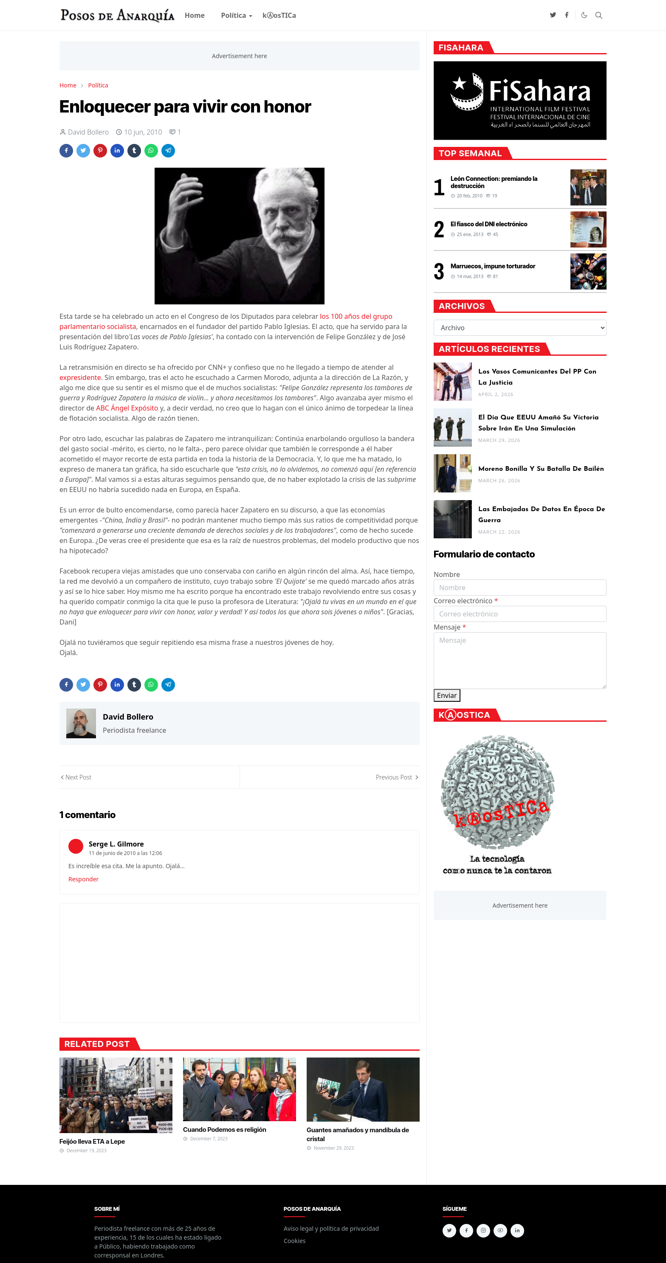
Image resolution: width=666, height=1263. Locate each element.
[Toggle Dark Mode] (584, 15)
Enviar (447, 695)
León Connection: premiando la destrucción (494, 182)
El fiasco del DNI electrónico (489, 224)
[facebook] (566, 15)
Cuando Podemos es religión (224, 1129)
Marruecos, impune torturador (493, 266)
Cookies (294, 1241)
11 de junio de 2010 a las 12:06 (125, 853)
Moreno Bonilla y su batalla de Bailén (541, 469)
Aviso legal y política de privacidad (331, 1228)
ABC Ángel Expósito (127, 408)
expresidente (80, 377)
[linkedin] (517, 1231)
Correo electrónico (466, 600)
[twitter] (553, 15)
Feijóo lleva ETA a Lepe (92, 1141)
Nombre (447, 574)
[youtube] (500, 1231)
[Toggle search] (599, 15)
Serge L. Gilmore (116, 844)
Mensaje (450, 627)
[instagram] (483, 1231)
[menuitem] (195, 15)
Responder (83, 879)
